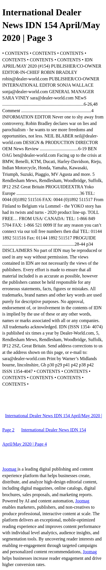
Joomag (10, 469)
